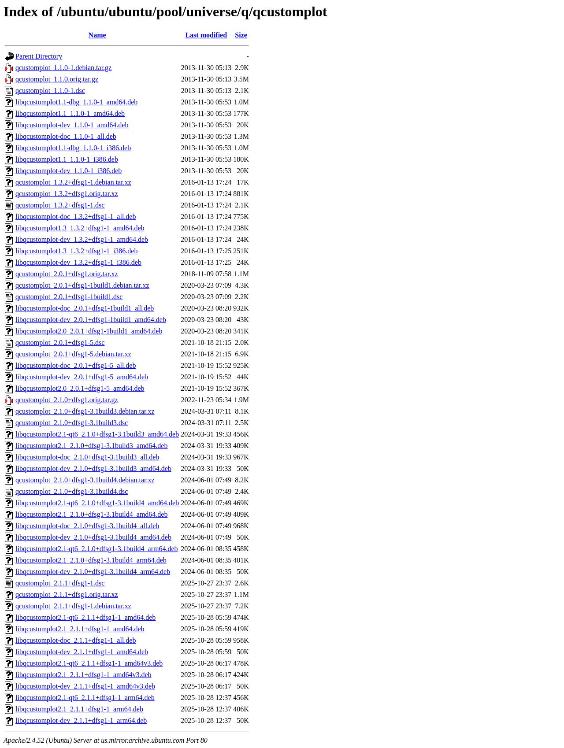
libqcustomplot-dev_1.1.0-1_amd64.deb (71, 125)
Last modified (206, 35)
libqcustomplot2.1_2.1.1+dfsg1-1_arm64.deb (79, 709)
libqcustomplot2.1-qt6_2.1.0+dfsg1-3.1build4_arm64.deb (96, 548)
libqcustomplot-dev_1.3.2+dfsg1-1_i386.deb (78, 262)
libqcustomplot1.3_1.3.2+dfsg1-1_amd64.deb (80, 228)
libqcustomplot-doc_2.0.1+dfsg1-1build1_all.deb (84, 308)
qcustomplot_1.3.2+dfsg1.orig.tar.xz (66, 193)
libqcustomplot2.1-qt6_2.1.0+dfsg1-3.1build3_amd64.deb (97, 434)
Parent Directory (38, 56)
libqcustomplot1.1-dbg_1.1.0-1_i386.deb (73, 148)
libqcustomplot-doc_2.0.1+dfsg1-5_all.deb (75, 365)
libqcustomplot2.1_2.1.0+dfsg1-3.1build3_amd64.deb (91, 445)
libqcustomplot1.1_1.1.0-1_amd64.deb (70, 113)
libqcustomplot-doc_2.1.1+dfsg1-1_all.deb (75, 640)
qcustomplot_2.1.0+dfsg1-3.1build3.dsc (71, 422)
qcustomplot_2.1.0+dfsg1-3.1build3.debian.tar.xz (85, 411)
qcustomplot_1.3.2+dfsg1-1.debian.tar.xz (73, 182)
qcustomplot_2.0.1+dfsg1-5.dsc (59, 342)
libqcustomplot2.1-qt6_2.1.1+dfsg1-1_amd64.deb (85, 617)
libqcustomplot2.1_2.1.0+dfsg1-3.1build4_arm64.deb (91, 560)
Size (241, 35)
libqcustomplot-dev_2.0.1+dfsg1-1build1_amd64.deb (90, 319)
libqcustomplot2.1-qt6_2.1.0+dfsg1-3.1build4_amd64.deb (97, 503)
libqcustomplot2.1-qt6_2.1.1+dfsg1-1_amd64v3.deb (89, 663)
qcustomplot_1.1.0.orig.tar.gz (56, 79)
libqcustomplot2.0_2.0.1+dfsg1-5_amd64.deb (80, 388)
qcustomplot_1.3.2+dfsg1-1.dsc (59, 205)
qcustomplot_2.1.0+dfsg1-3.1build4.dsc (71, 491)
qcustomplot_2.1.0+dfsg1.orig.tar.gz (66, 400)
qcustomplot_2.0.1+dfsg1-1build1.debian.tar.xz (82, 285)
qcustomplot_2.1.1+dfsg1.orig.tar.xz (66, 594)
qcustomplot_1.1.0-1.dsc (50, 90)
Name (97, 35)
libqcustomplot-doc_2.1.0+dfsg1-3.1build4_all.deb (87, 526)
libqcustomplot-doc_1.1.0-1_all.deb (65, 136)
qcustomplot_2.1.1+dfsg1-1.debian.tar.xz (73, 606)
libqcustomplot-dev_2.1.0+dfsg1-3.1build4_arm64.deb (92, 571)
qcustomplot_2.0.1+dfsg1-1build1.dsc (68, 296)
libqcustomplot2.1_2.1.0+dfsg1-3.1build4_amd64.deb (91, 514)
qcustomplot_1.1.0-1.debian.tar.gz (63, 67)
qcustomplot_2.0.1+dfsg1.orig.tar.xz (66, 274)
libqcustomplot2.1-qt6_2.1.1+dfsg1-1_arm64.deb (85, 697)
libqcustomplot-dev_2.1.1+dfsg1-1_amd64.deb (81, 651)
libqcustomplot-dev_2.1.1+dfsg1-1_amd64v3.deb (85, 686)
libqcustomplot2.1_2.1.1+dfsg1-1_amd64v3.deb (83, 674)
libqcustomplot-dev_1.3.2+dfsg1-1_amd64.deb (81, 239)
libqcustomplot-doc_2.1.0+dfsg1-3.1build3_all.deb (87, 457)
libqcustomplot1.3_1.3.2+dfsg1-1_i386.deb (76, 251)
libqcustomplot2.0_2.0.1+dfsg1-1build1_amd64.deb (88, 331)
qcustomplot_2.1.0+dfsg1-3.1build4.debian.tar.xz (85, 480)
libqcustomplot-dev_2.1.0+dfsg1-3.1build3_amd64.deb (93, 468)
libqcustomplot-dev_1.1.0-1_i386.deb (68, 170)
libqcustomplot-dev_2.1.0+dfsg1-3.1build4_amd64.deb (93, 537)
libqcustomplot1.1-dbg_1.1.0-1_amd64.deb (76, 102)
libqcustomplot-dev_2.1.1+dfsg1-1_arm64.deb (81, 720)
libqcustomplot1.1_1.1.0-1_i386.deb (66, 159)
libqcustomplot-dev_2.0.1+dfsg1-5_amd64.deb (81, 377)
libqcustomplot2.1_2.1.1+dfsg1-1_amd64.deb (80, 629)
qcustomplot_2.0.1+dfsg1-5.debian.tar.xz (73, 354)
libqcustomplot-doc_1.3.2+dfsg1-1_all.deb (75, 216)
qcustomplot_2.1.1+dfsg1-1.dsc (59, 583)
